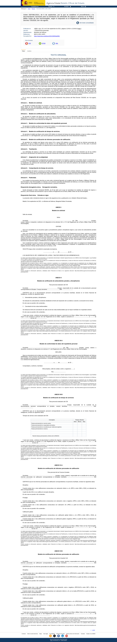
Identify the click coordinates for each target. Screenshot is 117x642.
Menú (83, 6)
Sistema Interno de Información (72, 633)
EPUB (43, 43)
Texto (23, 51)
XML (56, 43)
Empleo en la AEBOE (90, 633)
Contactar (24, 633)
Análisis (29, 51)
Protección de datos (60, 633)
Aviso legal (45, 633)
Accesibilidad (52, 633)
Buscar (33, 8)
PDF (29, 43)
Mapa (40, 633)
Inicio (29, 8)
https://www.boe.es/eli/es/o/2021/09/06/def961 (47, 36)
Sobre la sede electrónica (32, 633)
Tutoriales (83, 633)
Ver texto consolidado (87, 23)
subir (93, 630)
